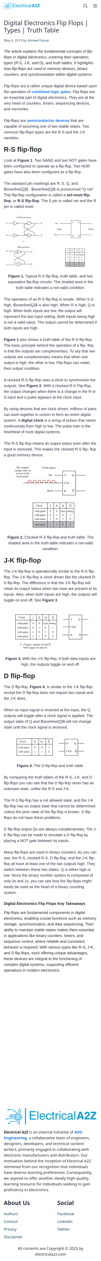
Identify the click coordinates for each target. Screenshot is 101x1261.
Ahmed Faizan (38, 40)
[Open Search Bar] (85, 6)
